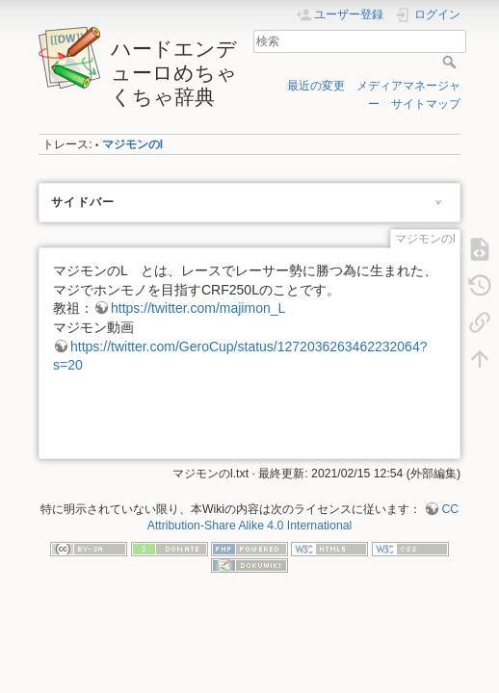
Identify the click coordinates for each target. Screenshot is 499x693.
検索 (451, 61)
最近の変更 (316, 85)
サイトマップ (425, 104)
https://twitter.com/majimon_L (198, 308)
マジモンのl (132, 144)
